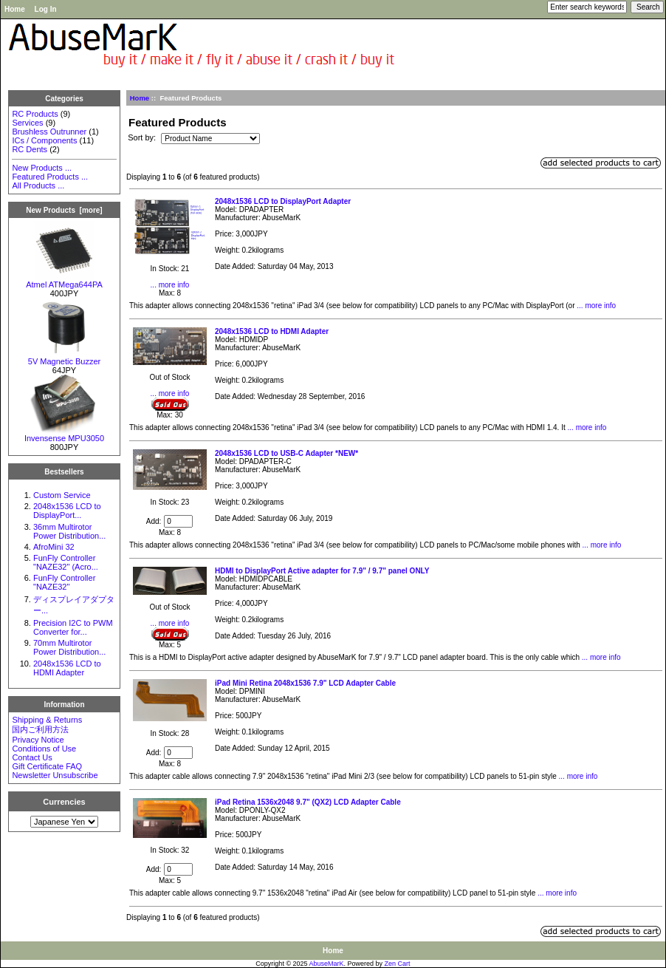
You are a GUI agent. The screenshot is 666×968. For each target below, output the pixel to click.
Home (14, 9)
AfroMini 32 (54, 546)
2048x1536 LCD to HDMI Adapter (67, 668)
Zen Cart (398, 963)
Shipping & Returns (47, 719)
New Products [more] (64, 210)
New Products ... (42, 167)
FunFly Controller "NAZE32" (64, 582)
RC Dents (29, 149)
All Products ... (38, 185)
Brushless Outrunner (49, 131)
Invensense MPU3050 (64, 434)
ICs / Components (44, 140)
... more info (170, 285)
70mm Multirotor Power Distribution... (69, 647)
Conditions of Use (44, 748)
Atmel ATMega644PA (64, 281)
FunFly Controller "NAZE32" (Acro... (65, 562)
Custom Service (62, 495)
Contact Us (32, 757)
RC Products (35, 113)
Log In (46, 9)
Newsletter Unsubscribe (54, 775)
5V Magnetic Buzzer (64, 358)
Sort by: (143, 138)
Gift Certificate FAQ (47, 766)
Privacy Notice (37, 739)
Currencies (64, 801)
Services (27, 122)
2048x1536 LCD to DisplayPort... (67, 510)
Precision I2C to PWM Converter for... (73, 627)
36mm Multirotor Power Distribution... (69, 531)
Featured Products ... (50, 176)
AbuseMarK (326, 963)
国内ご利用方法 (40, 729)
